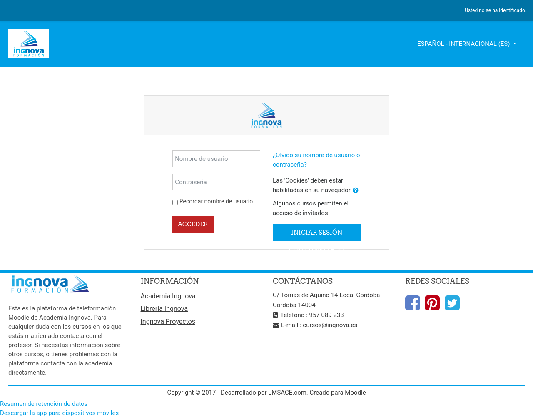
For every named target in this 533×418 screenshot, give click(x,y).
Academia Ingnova (168, 296)
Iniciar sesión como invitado (316, 234)
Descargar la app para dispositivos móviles (59, 413)
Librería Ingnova (164, 309)
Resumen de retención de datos (43, 404)
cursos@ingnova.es (330, 325)
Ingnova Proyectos (168, 321)
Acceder (193, 224)
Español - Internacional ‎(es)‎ (464, 44)
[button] (355, 190)
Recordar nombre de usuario (216, 201)
